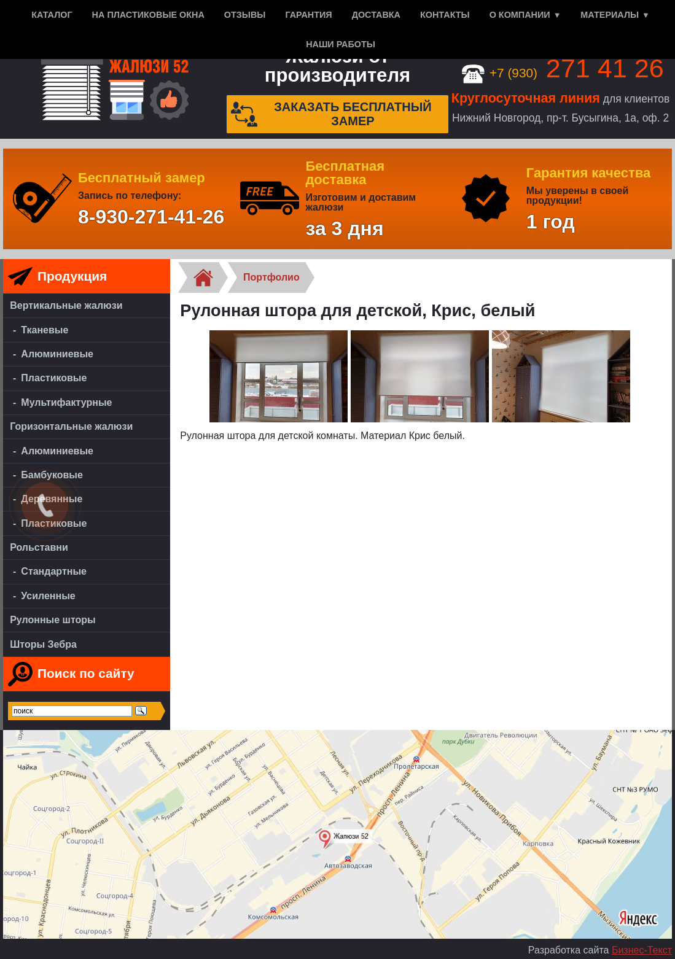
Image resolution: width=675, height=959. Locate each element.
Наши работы (340, 44)
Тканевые (44, 330)
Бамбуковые (52, 475)
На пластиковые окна (148, 15)
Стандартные (54, 571)
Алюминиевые (57, 354)
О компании (520, 15)
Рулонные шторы (53, 620)
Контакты (445, 15)
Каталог (51, 15)
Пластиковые (54, 378)
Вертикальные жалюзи (66, 305)
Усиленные (48, 596)
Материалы (609, 15)
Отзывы (245, 15)
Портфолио (271, 277)
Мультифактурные (66, 402)
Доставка (376, 15)
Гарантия (308, 15)
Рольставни (39, 547)
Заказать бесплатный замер (331, 114)
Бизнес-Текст (642, 950)
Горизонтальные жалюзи (71, 426)
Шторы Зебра (43, 644)
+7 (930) (563, 73)
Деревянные (51, 499)
